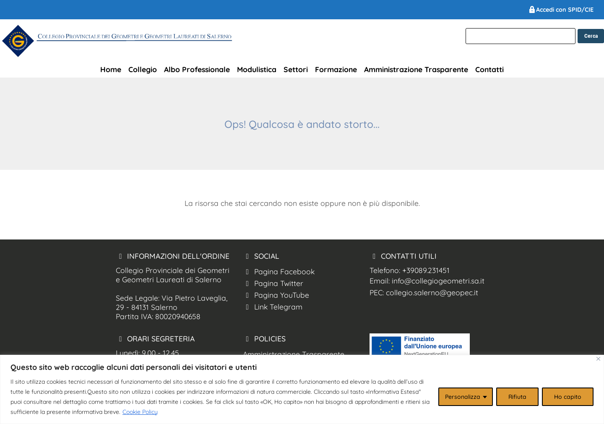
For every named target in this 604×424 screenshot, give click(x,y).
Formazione (336, 69)
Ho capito (567, 397)
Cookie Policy (140, 412)
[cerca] (520, 36)
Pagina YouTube (276, 294)
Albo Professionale (197, 69)
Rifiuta (517, 397)
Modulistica (256, 69)
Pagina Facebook (279, 271)
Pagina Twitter (273, 283)
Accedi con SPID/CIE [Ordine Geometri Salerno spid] (561, 9)
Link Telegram (272, 306)
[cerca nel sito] (591, 36)
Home (110, 69)
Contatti (489, 69)
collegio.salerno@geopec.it (432, 292)
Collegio (142, 69)
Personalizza (462, 397)
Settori (296, 69)
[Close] (598, 359)
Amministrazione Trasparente (416, 69)
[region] (302, 389)
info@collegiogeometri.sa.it (438, 280)
